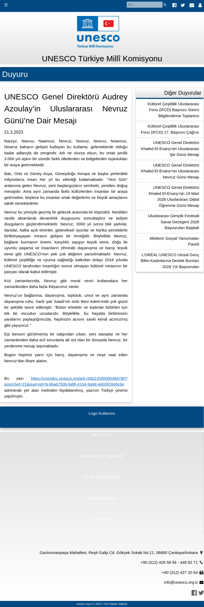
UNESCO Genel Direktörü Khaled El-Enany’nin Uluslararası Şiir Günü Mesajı (170, 148)
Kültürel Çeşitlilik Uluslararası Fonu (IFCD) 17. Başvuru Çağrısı (170, 129)
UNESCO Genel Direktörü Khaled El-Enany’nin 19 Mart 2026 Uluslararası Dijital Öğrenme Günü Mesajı (174, 196)
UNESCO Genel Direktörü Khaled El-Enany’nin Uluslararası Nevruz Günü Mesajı (170, 171)
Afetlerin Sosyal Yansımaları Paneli (174, 241)
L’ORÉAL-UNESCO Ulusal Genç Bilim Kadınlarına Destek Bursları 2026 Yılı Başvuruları (170, 260)
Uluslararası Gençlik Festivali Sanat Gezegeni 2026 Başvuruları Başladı (173, 221)
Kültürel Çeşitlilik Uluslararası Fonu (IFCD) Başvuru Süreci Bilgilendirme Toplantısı (173, 110)
